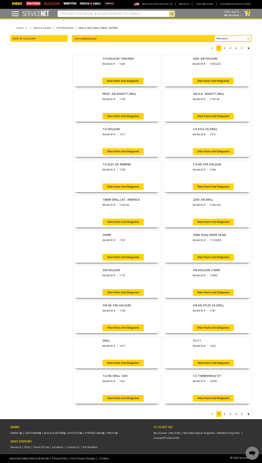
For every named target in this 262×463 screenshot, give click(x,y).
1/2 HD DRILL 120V (115, 376)
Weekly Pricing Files (228, 433)
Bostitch (74, 433)
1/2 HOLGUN (111, 129)
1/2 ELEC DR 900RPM (117, 164)
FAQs (27, 447)
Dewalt (15, 433)
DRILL (106, 340)
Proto (111, 433)
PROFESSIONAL (65, 28)
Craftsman (32, 433)
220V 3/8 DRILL (203, 199)
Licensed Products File (166, 438)
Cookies (104, 458)
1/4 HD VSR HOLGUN (207, 164)
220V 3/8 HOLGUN (205, 58)
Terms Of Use (41, 447)
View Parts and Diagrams (123, 80)
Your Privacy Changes (82, 458)
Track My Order (204, 3)
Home (20, 28)
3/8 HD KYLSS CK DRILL (208, 305)
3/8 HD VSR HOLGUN (117, 305)
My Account (160, 433)
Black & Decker (42, 28)
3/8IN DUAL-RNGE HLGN (209, 235)
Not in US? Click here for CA (157, 3)
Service (35, 13)
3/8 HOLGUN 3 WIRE (206, 270)
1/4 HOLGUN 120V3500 (118, 58)
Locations (57, 447)
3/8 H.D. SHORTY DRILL (208, 94)
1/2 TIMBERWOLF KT (207, 376)
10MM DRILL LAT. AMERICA (121, 199)
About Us (184, 3)
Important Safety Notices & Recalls (29, 458)
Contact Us (73, 447)
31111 (197, 340)
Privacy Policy (60, 458)
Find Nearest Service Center (235, 3)
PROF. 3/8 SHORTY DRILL (119, 94)
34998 (107, 235)
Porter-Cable (93, 433)
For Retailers (90, 447)
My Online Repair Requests (199, 433)
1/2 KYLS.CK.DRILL (205, 129)
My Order (175, 433)
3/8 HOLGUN (111, 270)
